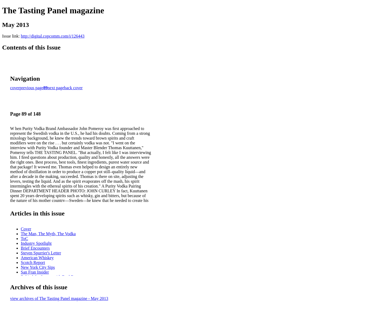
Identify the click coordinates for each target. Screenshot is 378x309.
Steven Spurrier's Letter (41, 253)
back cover (73, 88)
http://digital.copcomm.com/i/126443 (52, 36)
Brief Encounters (35, 248)
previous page (31, 88)
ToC (24, 238)
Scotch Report (33, 262)
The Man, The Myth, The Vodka (48, 233)
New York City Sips (38, 267)
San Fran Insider (35, 272)
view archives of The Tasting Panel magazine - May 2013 (59, 298)
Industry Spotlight (36, 243)
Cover (26, 229)
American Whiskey (37, 257)
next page (56, 88)
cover (15, 88)
